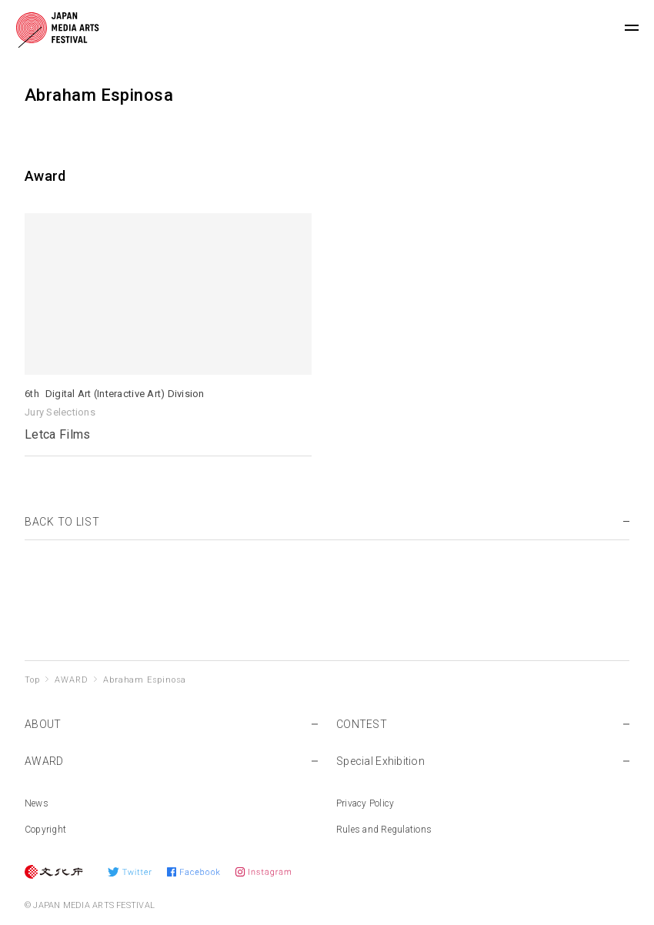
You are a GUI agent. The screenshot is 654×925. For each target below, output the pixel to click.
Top (32, 680)
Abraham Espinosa (144, 680)
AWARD (71, 680)
